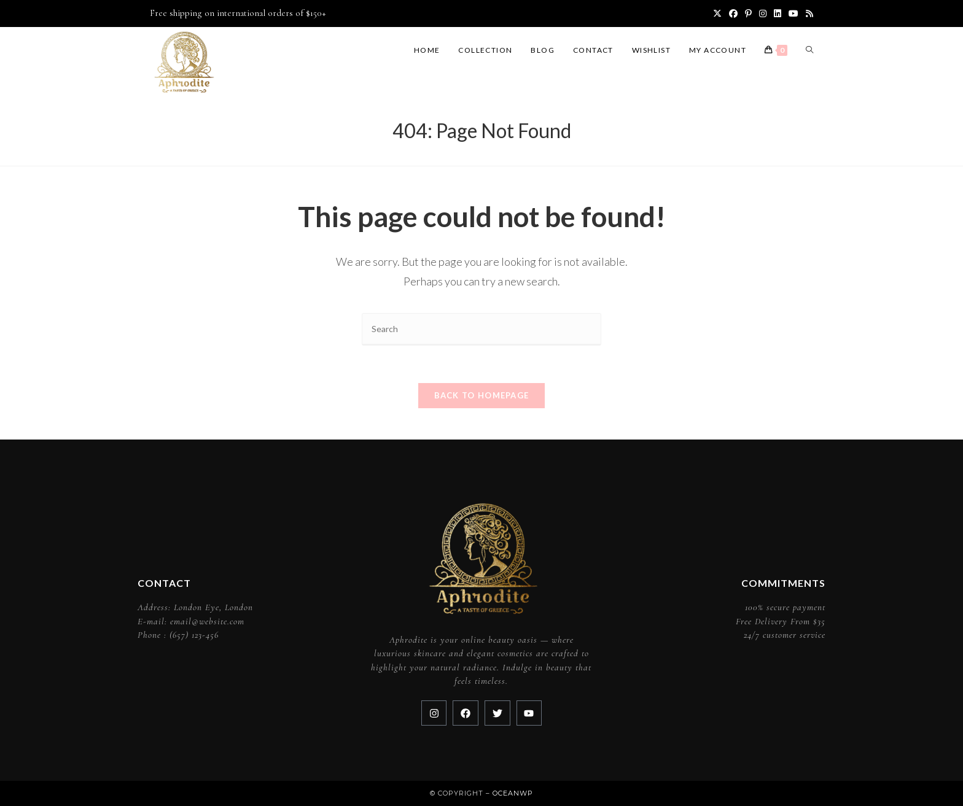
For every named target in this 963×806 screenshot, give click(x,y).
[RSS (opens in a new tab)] (807, 13)
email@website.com (207, 621)
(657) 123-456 (194, 634)
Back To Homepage (481, 395)
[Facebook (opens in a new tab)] (733, 13)
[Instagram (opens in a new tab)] (762, 13)
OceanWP (513, 793)
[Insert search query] (481, 329)
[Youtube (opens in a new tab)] (793, 13)
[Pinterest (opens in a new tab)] (748, 13)
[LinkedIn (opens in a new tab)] (777, 13)
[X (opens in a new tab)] (717, 13)
